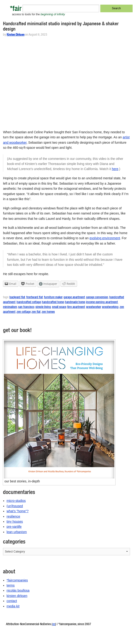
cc (53, 624)
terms (11, 585)
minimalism (10, 307)
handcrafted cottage (29, 302)
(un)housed (15, 506)
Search (116, 8)
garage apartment (74, 297)
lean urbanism (17, 532)
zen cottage (23, 312)
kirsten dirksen (17, 596)
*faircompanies (17, 580)
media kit (13, 606)
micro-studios (16, 501)
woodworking (110, 307)
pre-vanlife (14, 526)
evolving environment (105, 238)
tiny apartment (76, 307)
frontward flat (34, 297)
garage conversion (97, 297)
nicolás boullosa (18, 590)
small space (59, 307)
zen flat (36, 312)
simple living (43, 307)
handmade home (75, 302)
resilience (13, 516)
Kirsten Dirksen (15, 35)
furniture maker (53, 297)
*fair (16, 9)
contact (12, 601)
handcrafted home (53, 302)
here (115, 169)
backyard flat (17, 297)
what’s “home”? (18, 511)
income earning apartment (102, 302)
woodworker (93, 307)
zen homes (48, 312)
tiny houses (15, 521)
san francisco (26, 307)
